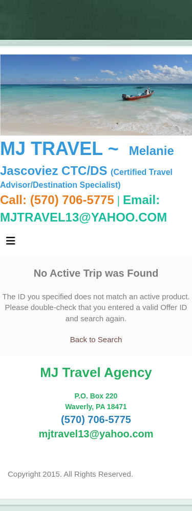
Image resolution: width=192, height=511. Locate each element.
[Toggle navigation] (11, 243)
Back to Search (96, 339)
